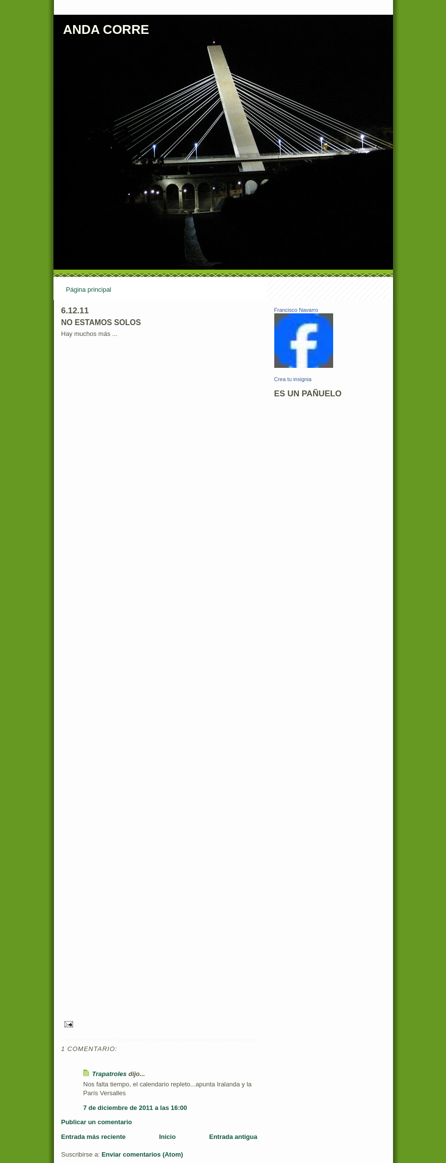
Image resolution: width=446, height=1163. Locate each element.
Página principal (88, 289)
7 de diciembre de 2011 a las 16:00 (135, 1107)
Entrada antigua (233, 1136)
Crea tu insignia (293, 379)
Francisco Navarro (296, 310)
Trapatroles (109, 1074)
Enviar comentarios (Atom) (142, 1154)
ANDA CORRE (106, 29)
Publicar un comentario (96, 1122)
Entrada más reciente (93, 1136)
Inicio (167, 1136)
